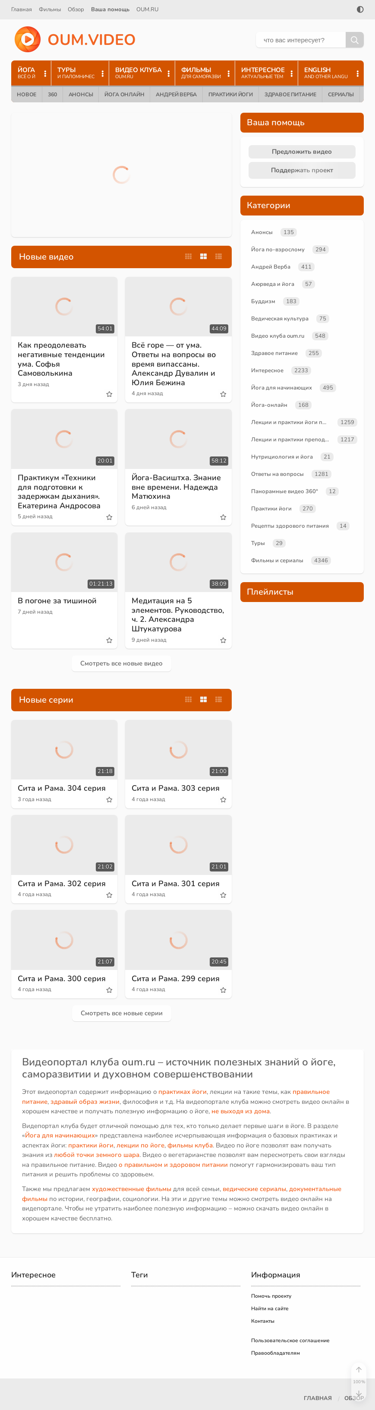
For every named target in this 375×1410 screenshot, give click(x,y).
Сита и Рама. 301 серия (176, 883)
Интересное (267, 370)
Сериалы (341, 94)
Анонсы (81, 94)
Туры (258, 543)
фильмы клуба (190, 1145)
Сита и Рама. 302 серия (62, 883)
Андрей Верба (176, 94)
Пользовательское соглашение (290, 1340)
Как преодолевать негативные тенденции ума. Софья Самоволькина (61, 359)
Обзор (76, 9)
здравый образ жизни (85, 1101)
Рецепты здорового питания (290, 526)
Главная (21, 9)
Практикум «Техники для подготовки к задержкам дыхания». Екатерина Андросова (59, 491)
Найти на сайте (270, 1308)
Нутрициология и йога (282, 457)
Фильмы (50, 9)
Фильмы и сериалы (277, 560)
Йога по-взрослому (278, 249)
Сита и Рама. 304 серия (62, 788)
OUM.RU (147, 9)
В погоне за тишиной (57, 601)
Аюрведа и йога (272, 284)
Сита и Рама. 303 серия (176, 788)
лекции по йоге (140, 1145)
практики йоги (90, 1145)
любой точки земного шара (96, 1154)
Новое (26, 94)
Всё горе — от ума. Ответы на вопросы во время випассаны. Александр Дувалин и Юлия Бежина (174, 363)
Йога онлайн (124, 94)
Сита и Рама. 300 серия (62, 978)
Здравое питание (290, 94)
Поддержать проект (302, 170)
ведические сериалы (254, 1189)
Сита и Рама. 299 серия (176, 978)
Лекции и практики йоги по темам (292, 422)
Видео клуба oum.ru (277, 336)
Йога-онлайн (269, 405)
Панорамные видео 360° (284, 491)
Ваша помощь (110, 9)
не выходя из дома (240, 1111)
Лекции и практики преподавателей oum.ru (292, 440)
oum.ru (138, 1062)
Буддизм (263, 301)
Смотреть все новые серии (122, 1013)
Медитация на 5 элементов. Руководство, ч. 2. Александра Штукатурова (178, 615)
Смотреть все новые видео (121, 663)
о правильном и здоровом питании (173, 1164)
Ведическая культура (280, 319)
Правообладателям (275, 1353)
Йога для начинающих (281, 388)
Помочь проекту (271, 1296)
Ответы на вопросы (277, 474)
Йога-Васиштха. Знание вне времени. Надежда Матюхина (176, 486)
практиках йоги (182, 1091)
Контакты (262, 1321)
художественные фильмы (131, 1189)
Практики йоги (230, 94)
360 (52, 94)
